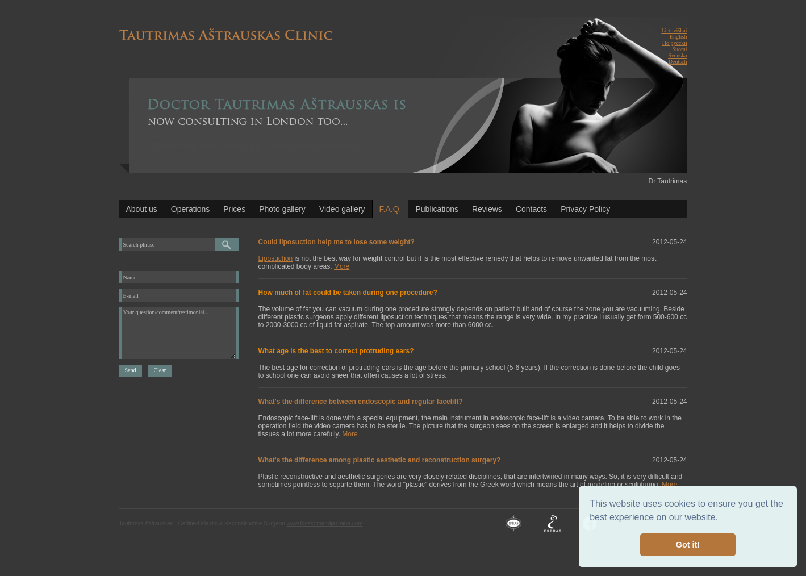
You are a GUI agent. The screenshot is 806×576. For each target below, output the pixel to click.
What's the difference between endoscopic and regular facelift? (360, 402)
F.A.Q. (390, 209)
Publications (436, 209)
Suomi (679, 49)
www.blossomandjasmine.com (325, 523)
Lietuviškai (674, 30)
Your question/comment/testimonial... (179, 333)
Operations (190, 209)
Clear (160, 370)
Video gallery (342, 209)
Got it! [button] (688, 544)
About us (141, 209)
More (341, 266)
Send (130, 370)
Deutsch (678, 62)
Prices (234, 209)
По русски (674, 43)
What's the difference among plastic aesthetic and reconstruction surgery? (379, 460)
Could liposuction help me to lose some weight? (336, 242)
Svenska (677, 55)
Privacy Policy (585, 209)
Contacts (531, 209)
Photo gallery (282, 209)
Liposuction (275, 258)
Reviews (487, 209)
